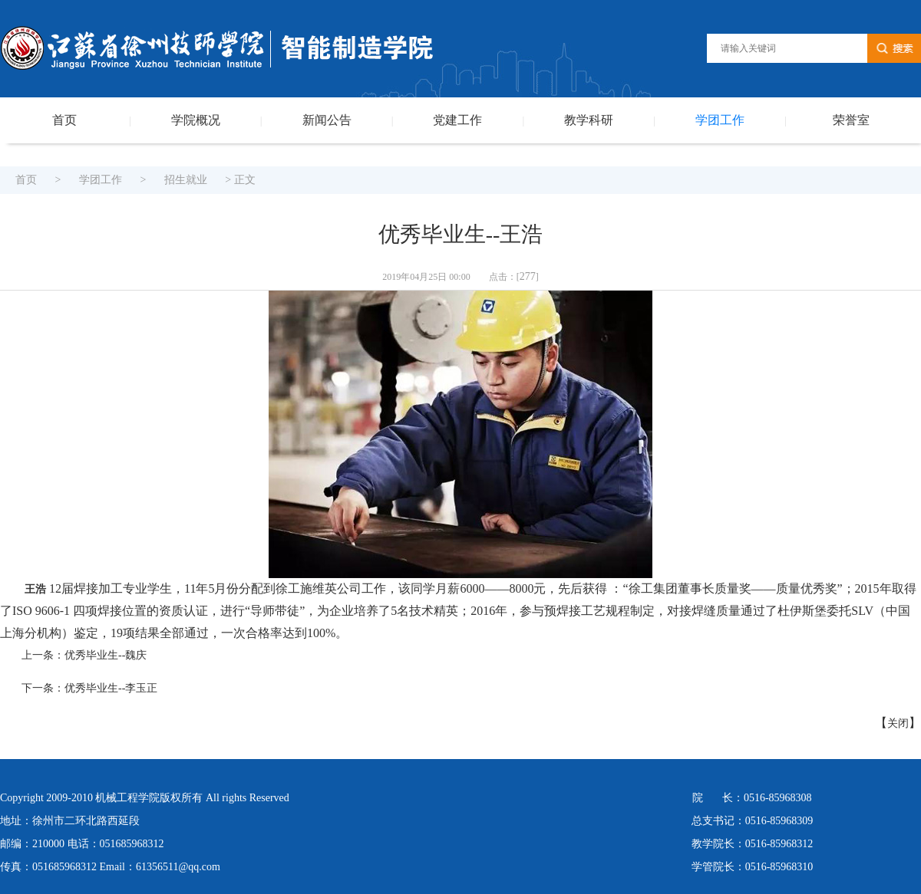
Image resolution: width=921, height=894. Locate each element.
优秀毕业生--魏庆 (105, 655)
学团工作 (719, 120)
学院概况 (195, 120)
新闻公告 (327, 120)
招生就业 (185, 180)
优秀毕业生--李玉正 (110, 688)
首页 (64, 120)
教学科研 (588, 120)
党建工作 (457, 120)
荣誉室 (851, 120)
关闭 (898, 723)
